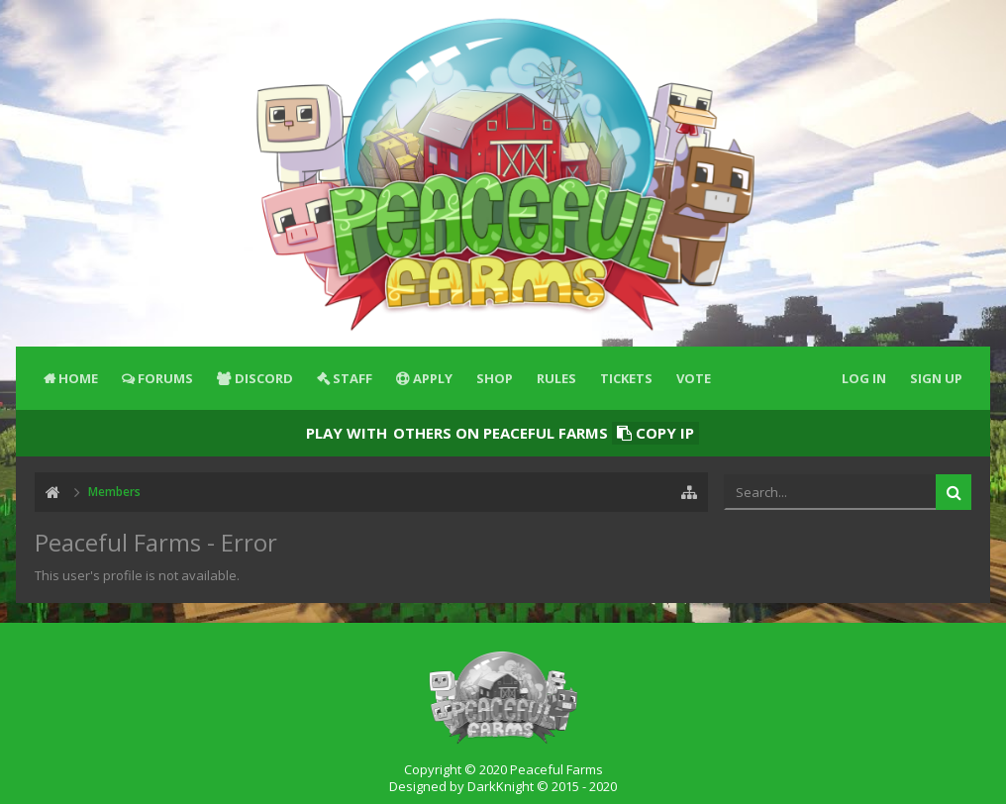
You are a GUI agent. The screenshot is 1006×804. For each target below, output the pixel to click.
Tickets (626, 378)
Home (78, 378)
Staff (352, 378)
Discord (264, 378)
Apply (433, 378)
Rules (556, 378)
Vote (693, 378)
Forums (165, 378)
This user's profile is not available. (137, 575)
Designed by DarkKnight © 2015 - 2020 (503, 786)
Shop (494, 378)
